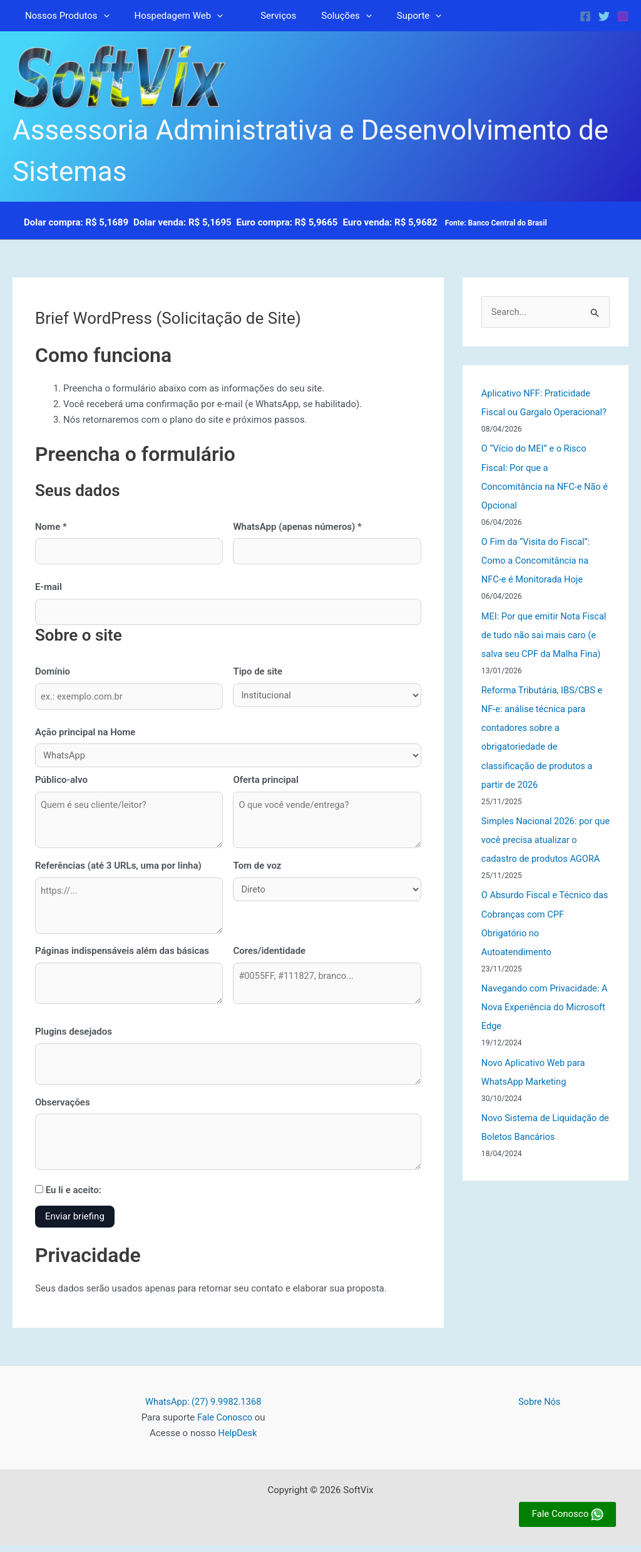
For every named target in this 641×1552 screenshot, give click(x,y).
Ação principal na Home (85, 733)
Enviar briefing (75, 1223)
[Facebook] (585, 16)
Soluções (324, 15)
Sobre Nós (540, 1409)
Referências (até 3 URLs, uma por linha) (118, 868)
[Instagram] (622, 16)
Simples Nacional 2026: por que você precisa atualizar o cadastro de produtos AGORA (542, 876)
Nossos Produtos (64, 15)
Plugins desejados (73, 1036)
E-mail (48, 587)
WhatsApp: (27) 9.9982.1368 (203, 1409)
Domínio (52, 672)
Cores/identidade (269, 955)
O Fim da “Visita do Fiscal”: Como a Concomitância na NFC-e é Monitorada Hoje (537, 579)
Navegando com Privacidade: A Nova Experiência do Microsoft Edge (542, 1043)
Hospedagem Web (169, 15)
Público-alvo (61, 781)
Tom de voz (257, 868)
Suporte (391, 15)
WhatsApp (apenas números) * (297, 526)
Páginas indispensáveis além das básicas (122, 955)
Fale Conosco (225, 1424)
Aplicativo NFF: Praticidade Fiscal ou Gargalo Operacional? (537, 412)
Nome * (51, 526)
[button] (100, 15)
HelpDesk (238, 1440)
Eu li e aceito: (68, 1197)
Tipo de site (257, 672)
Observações (62, 1108)
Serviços (262, 15)
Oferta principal (265, 781)
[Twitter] (604, 16)
